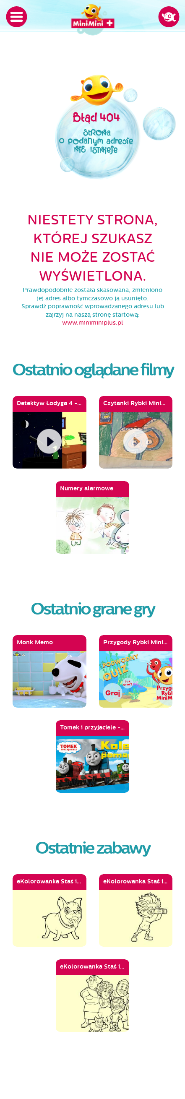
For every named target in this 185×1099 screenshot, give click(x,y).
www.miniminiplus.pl (92, 322)
